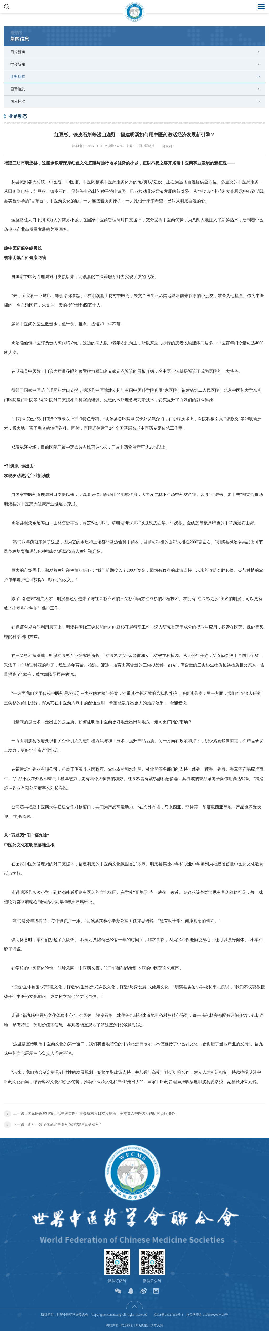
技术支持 (157, 1325)
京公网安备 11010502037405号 (207, 1315)
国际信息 (17, 89)
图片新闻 (17, 52)
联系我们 (127, 1325)
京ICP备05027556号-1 (168, 1315)
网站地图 (142, 1325)
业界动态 (17, 77)
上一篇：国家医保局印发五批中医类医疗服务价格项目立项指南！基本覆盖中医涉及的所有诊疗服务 (94, 1114)
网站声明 (112, 1325)
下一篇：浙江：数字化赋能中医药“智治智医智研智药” (57, 1125)
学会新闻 (17, 64)
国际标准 (17, 101)
